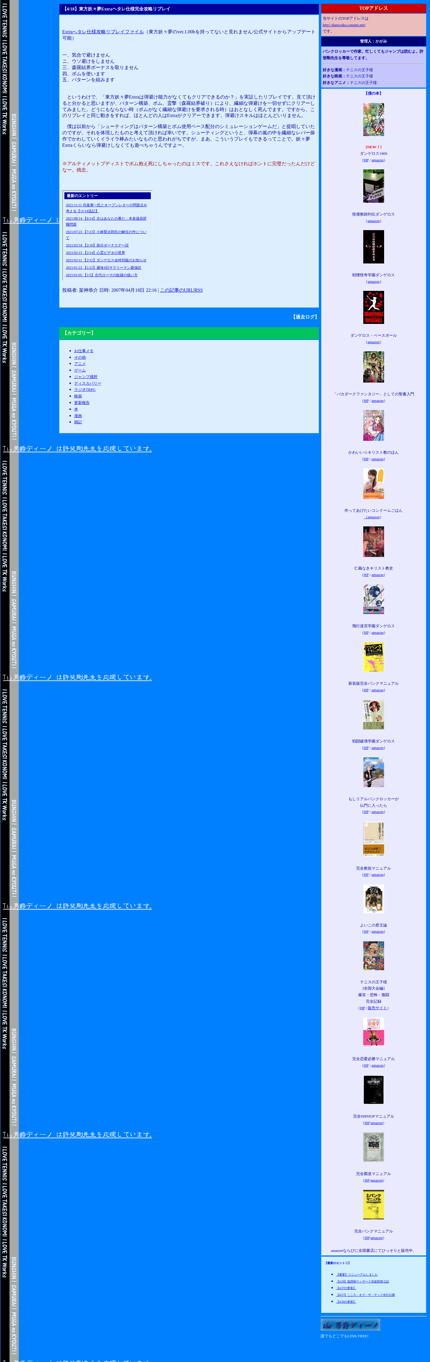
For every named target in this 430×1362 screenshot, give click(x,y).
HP (366, 160)
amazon (378, 160)
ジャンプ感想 (85, 377)
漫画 (78, 416)
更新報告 (82, 402)
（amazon (372, 517)
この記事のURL (176, 290)
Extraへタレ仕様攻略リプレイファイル (103, 31)
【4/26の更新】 (346, 1301)
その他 (80, 357)
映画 (78, 396)
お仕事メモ (84, 351)
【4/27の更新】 (346, 1288)
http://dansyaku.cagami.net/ (344, 25)
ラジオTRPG (85, 389)
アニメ (80, 363)
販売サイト (377, 1008)
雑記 (78, 422)
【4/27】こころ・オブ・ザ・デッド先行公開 (365, 1295)
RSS (198, 290)
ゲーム (80, 370)
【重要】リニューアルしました (357, 1274)
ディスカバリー (87, 383)
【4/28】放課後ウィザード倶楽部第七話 (362, 1281)
